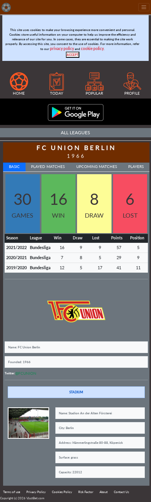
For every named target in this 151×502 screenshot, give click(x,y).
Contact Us (121, 492)
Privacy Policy (36, 492)
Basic (14, 166)
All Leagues (75, 132)
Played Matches (48, 166)
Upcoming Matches (96, 166)
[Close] (72, 55)
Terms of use (11, 492)
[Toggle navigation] (143, 7)
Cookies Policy (62, 492)
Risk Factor (85, 492)
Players (136, 166)
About (104, 492)
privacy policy (62, 49)
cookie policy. (93, 49)
